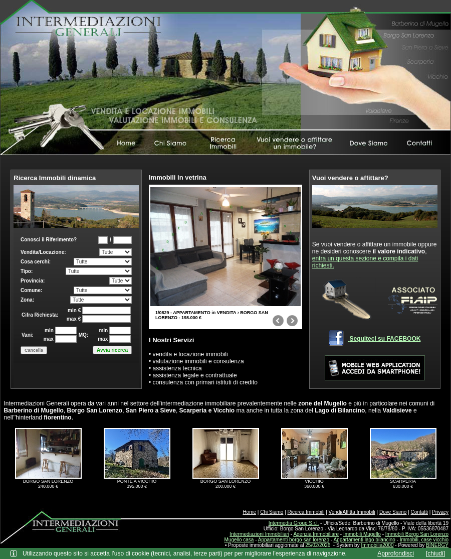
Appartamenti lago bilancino (364, 539)
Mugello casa (239, 539)
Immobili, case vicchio (424, 539)
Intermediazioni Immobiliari (259, 534)
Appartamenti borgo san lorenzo (293, 539)
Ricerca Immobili (306, 512)
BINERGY (437, 545)
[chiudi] (435, 553)
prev (278, 322)
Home (249, 512)
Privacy (440, 512)
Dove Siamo (392, 512)
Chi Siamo (271, 512)
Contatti (419, 512)
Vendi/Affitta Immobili (352, 512)
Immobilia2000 (377, 545)
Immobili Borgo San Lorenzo (416, 534)
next (292, 322)
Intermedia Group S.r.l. (294, 523)
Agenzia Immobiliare (316, 534)
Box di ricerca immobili (76, 308)
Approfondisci (395, 553)
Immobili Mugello (362, 534)
